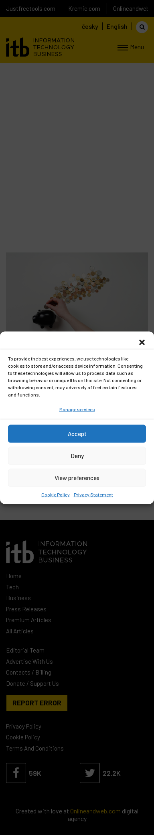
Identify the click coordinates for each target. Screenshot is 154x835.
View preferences (77, 477)
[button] (142, 341)
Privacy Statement (93, 494)
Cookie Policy (55, 494)
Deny (77, 455)
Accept (77, 433)
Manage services (77, 409)
